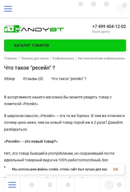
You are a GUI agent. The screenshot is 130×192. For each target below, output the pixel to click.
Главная (10, 58)
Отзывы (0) (33, 79)
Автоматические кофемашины (101, 58)
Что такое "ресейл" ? (68, 79)
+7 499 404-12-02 (109, 26)
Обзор (9, 79)
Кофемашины (63, 58)
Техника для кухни (35, 58)
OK (115, 169)
